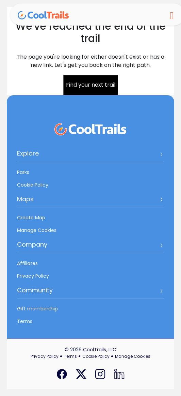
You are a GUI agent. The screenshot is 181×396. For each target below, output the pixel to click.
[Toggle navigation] (172, 15)
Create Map (31, 217)
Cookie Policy (32, 184)
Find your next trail (90, 85)
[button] (90, 156)
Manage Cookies (36, 230)
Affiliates (27, 263)
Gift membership (37, 308)
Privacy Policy (33, 276)
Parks (23, 172)
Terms (24, 321)
